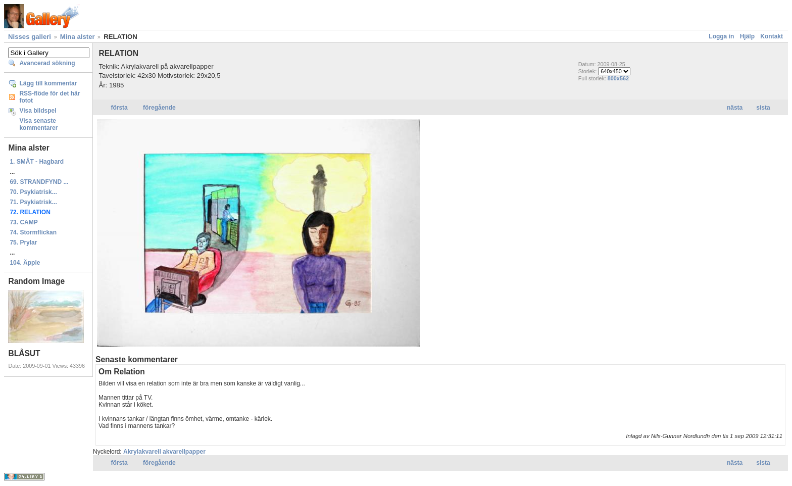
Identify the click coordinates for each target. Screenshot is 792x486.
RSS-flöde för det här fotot (49, 97)
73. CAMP (23, 222)
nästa (734, 107)
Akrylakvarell (142, 451)
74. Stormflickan (33, 232)
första (119, 107)
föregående (159, 107)
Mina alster (77, 36)
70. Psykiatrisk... (33, 192)
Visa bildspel (37, 110)
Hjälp (747, 36)
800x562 (618, 78)
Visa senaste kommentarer (38, 124)
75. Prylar (23, 242)
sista (763, 107)
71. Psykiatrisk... (33, 202)
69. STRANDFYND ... (39, 181)
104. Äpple (25, 262)
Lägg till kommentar (48, 83)
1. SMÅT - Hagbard (37, 161)
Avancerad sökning (47, 63)
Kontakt (771, 36)
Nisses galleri (29, 36)
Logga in (721, 36)
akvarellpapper (184, 451)
